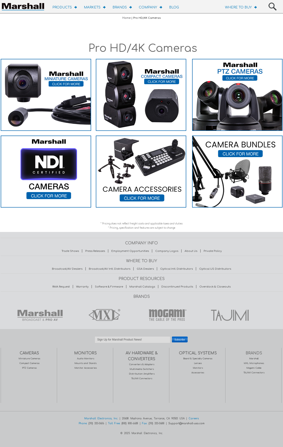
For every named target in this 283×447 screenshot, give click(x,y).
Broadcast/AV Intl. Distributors (109, 268)
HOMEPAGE (24, 6)
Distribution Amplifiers (142, 374)
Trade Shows (70, 251)
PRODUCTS (62, 7)
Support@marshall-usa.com (186, 423)
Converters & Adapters (141, 364)
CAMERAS (29, 353)
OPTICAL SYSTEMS (198, 353)
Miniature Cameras (29, 358)
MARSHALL (40, 315)
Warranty (82, 286)
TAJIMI (229, 315)
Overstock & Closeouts (215, 286)
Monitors (198, 368)
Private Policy (213, 251)
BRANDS (119, 7)
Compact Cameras (29, 363)
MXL (103, 315)
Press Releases (95, 251)
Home (126, 17)
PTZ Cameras (29, 368)
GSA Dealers (145, 268)
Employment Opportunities (130, 251)
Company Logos (166, 251)
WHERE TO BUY (238, 7)
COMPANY (148, 7)
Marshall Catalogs (142, 286)
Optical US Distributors (215, 268)
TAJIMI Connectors (141, 378)
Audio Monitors (85, 358)
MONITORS (85, 353)
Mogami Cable (253, 368)
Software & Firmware (109, 286)
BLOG (174, 7)
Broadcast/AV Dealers (67, 268)
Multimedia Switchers (142, 369)
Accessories (197, 372)
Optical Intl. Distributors (176, 268)
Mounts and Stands (85, 363)
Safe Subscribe (141, 345)
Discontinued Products (177, 286)
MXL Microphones (254, 363)
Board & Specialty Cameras (197, 358)
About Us (191, 251)
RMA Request (61, 286)
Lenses (198, 363)
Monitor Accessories (85, 368)
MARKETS (92, 7)
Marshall (254, 358)
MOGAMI (166, 315)
